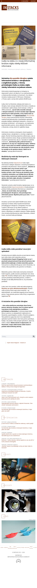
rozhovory (19, 547)
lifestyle (22, 547)
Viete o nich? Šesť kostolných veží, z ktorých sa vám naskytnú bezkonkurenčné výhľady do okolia (17, 398)
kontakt (33, 1)
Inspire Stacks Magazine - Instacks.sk (16, 342)
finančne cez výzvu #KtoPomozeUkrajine (14, 288)
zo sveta (35, 547)
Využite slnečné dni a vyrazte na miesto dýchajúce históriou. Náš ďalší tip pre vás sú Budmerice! (17, 434)
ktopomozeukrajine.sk (18, 187)
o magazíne (24, 1)
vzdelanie (6, 547)
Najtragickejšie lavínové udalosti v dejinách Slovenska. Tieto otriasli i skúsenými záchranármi (17, 404)
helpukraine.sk (18, 163)
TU (6, 276)
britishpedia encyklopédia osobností (18, 557)
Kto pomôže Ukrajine (18, 78)
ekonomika (27, 547)
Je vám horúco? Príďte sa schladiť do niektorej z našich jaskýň (17, 423)
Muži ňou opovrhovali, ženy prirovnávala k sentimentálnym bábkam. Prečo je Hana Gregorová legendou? (17, 385)
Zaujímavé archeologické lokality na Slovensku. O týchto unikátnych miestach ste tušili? (16, 392)
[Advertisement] (15, 16)
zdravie (2, 547)
